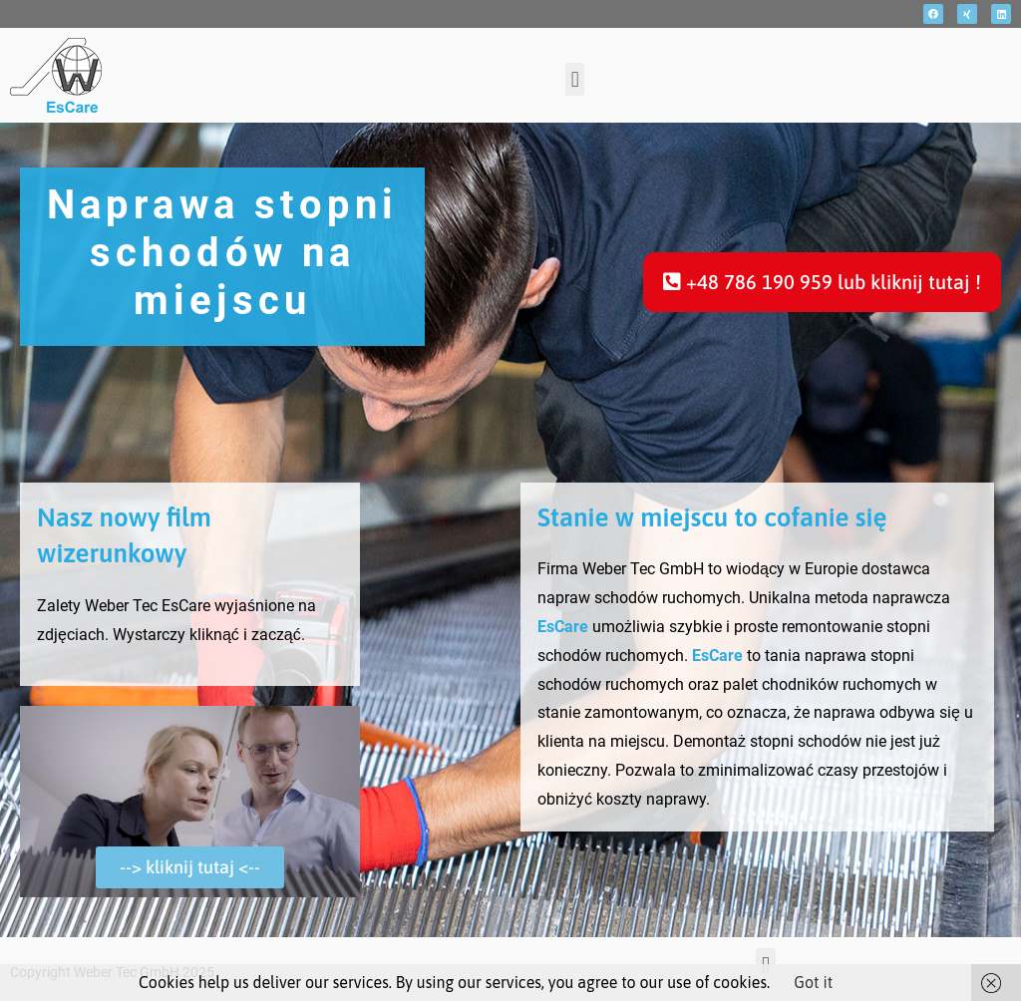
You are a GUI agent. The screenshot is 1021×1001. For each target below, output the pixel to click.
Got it (813, 982)
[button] (574, 79)
